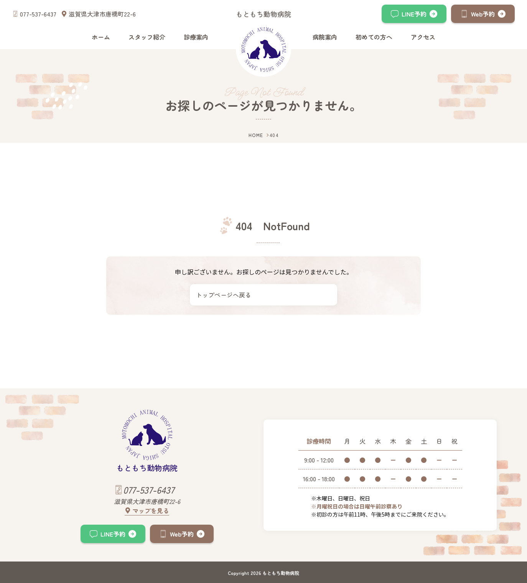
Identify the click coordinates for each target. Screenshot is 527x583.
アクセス (423, 36)
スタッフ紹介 (146, 36)
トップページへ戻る (223, 294)
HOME (256, 135)
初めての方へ (374, 36)
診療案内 (196, 36)
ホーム (101, 36)
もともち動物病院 (263, 14)
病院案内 (325, 36)
